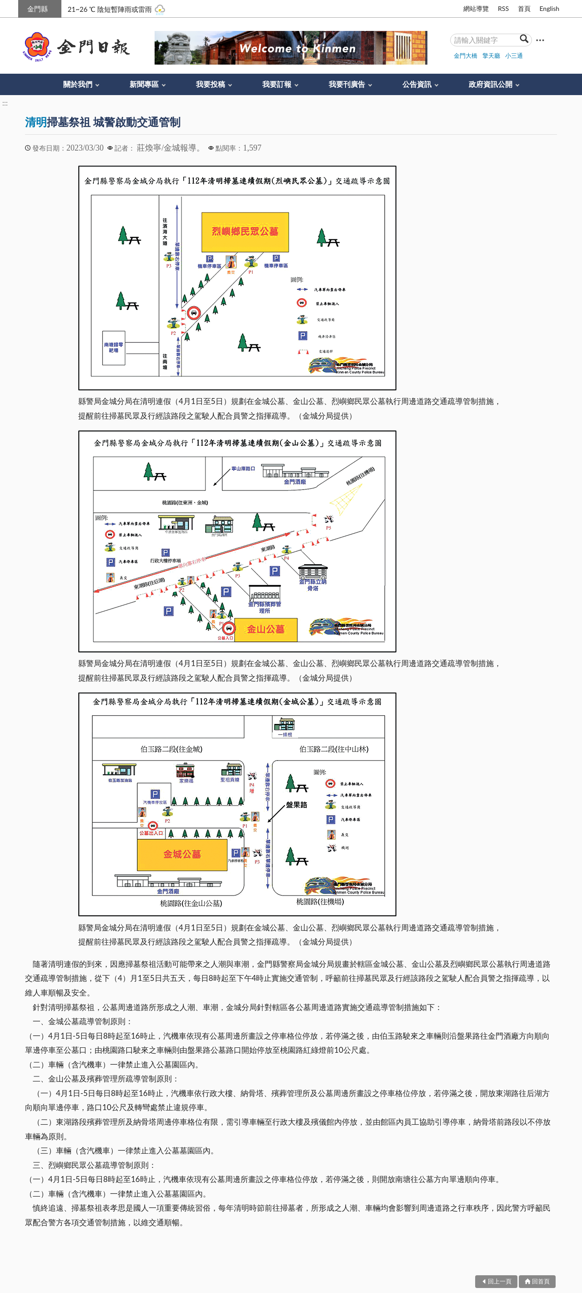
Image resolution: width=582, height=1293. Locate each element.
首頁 (524, 8)
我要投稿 (210, 84)
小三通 (514, 55)
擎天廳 (491, 55)
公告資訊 (416, 84)
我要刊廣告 (347, 84)
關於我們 (77, 84)
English (549, 8)
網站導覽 (476, 8)
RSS (503, 8)
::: (23, 7)
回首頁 (541, 1281)
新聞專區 (144, 84)
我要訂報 (276, 84)
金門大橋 (465, 55)
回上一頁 (500, 1281)
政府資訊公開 (490, 84)
